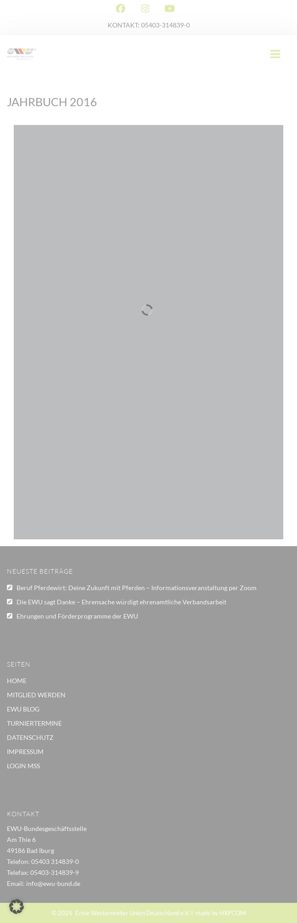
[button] (16, 906)
